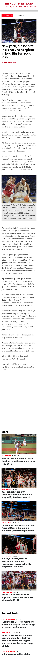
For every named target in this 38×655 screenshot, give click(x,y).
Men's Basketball (7, 16)
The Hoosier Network (19, 4)
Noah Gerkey (6, 456)
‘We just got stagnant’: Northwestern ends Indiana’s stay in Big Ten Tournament (17, 494)
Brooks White (7, 523)
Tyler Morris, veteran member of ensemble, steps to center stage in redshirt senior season (18, 624)
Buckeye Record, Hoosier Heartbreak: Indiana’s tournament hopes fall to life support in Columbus (16, 562)
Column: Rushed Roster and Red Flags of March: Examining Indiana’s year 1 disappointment (18, 528)
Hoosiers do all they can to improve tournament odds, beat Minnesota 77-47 (18, 597)
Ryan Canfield (7, 592)
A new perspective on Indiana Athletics (19, 6)
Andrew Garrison (8, 619)
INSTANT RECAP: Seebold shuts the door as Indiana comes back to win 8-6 (18, 461)
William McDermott (9, 63)
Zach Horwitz (7, 489)
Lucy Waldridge (8, 633)
